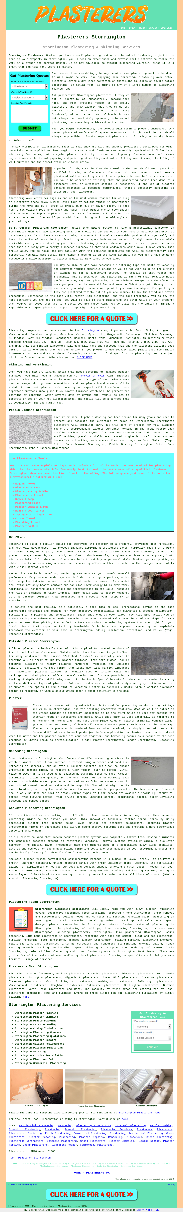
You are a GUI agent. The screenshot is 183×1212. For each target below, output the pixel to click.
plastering (127, 63)
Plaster (37, 728)
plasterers (93, 213)
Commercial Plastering (90, 1133)
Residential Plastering (36, 1125)
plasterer (145, 59)
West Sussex (147, 951)
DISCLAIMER (167, 28)
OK (157, 1210)
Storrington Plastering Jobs (139, 1112)
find (20, 973)
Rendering (65, 1125)
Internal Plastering (130, 1125)
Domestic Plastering (24, 1129)
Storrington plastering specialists (62, 909)
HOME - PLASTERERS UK (91, 1172)
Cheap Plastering (159, 1137)
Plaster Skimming (121, 1141)
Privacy (171, 1185)
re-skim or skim (91, 375)
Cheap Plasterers (92, 1141)
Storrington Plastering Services (45, 1005)
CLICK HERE (84, 357)
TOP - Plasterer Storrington (30, 1157)
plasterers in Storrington (131, 136)
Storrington (90, 330)
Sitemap (11, 1185)
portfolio (72, 99)
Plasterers (144, 1129)
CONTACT (153, 28)
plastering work (143, 73)
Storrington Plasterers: (27, 55)
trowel (114, 168)
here (26, 996)
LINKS (132, 28)
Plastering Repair (64, 1144)
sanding (106, 184)
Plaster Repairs (91, 1137)
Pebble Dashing (161, 1125)
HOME (123, 28)
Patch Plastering (57, 1133)
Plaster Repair (149, 1141)
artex (38, 198)
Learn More (144, 1210)
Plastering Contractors (93, 1125)
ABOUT (142, 28)
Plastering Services (116, 1129)
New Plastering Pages (28, 1185)
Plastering (52, 1129)
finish (101, 202)
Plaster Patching (42, 1137)
